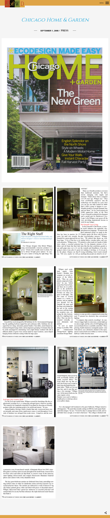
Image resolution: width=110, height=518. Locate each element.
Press (64, 30)
